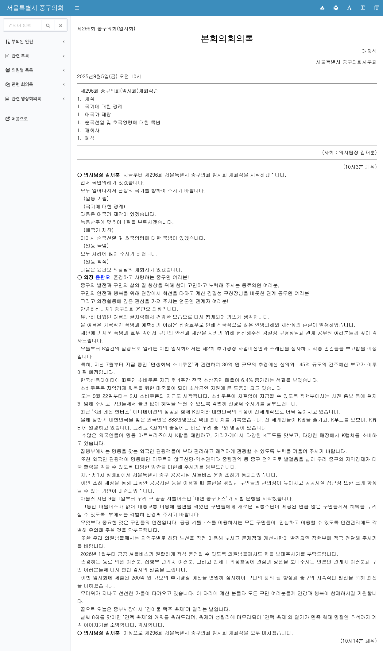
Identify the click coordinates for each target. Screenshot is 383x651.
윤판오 (102, 277)
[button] (35, 7)
